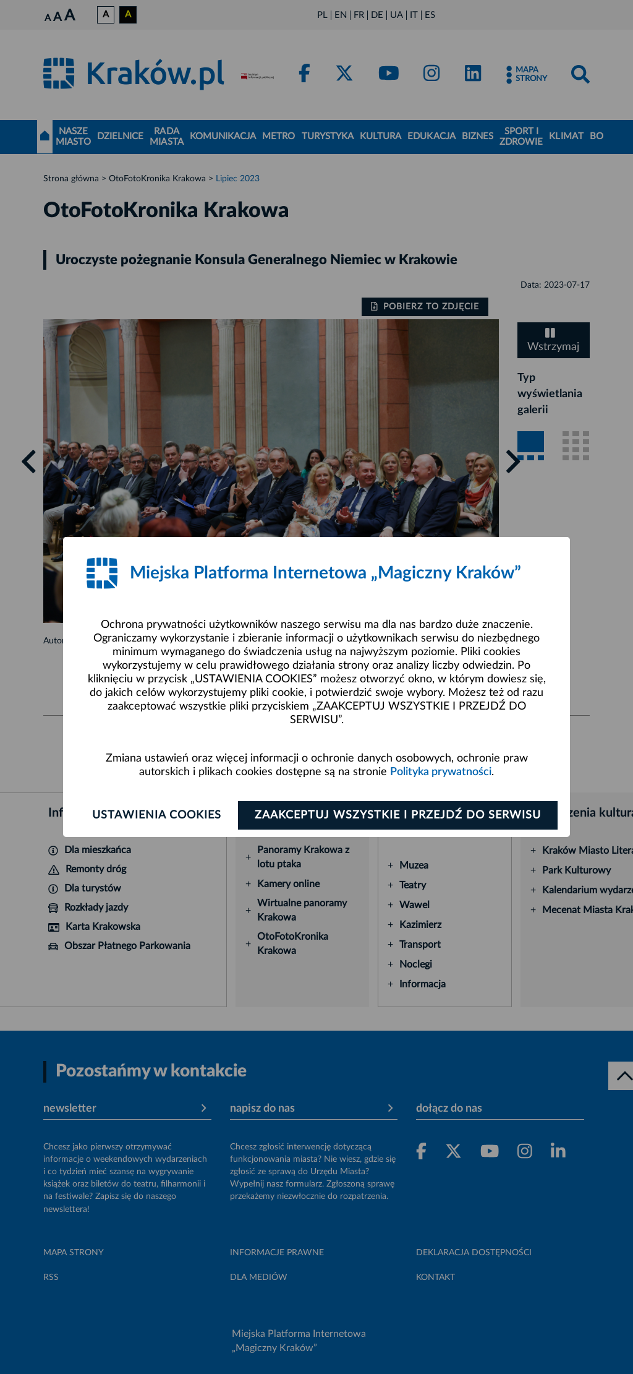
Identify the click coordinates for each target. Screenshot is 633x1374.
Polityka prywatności (440, 772)
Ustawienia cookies (156, 815)
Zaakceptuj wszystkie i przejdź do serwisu (398, 815)
